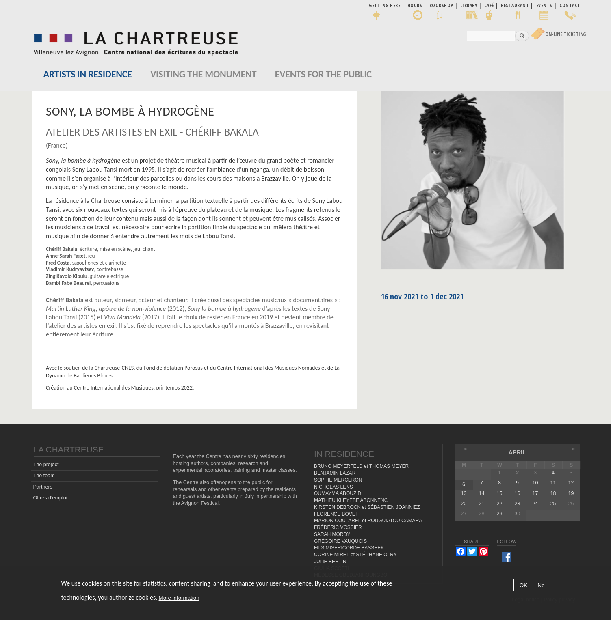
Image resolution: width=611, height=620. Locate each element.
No (541, 585)
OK (523, 585)
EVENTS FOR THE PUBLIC (323, 74)
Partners (42, 487)
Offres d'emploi (50, 498)
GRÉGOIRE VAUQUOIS (340, 541)
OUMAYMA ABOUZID (337, 493)
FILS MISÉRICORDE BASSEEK (349, 548)
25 (553, 503)
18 (553, 493)
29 (499, 514)
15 (499, 493)
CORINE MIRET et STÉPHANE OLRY (355, 555)
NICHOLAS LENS (333, 487)
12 (571, 483)
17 (535, 493)
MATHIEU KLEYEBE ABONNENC (351, 500)
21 (481, 503)
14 (481, 493)
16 (517, 493)
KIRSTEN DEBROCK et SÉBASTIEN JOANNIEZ (367, 507)
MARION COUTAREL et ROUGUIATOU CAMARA (368, 520)
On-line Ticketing (565, 34)
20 (463, 503)
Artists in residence (87, 74)
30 (517, 514)
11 (553, 483)
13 (463, 493)
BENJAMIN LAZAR (334, 473)
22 (499, 503)
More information (179, 598)
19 (571, 493)
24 (535, 503)
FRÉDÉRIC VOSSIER (338, 527)
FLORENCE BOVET (336, 514)
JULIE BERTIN (330, 561)
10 (535, 483)
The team (43, 475)
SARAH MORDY (332, 534)
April (517, 452)
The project (45, 464)
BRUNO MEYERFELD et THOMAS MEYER (361, 466)
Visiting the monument (203, 74)
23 (517, 503)
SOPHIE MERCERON (338, 480)
